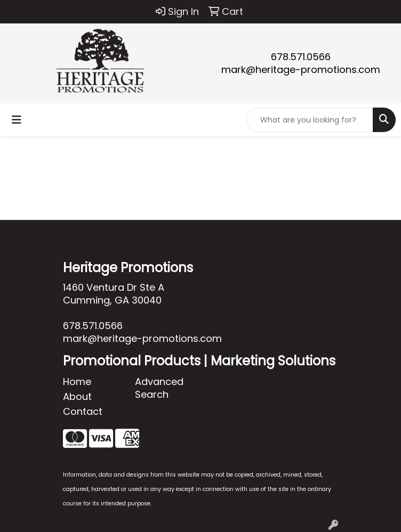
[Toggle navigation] (16, 119)
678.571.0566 (301, 56)
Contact (82, 411)
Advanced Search (159, 388)
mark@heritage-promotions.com (300, 69)
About (77, 396)
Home (77, 381)
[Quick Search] (309, 120)
